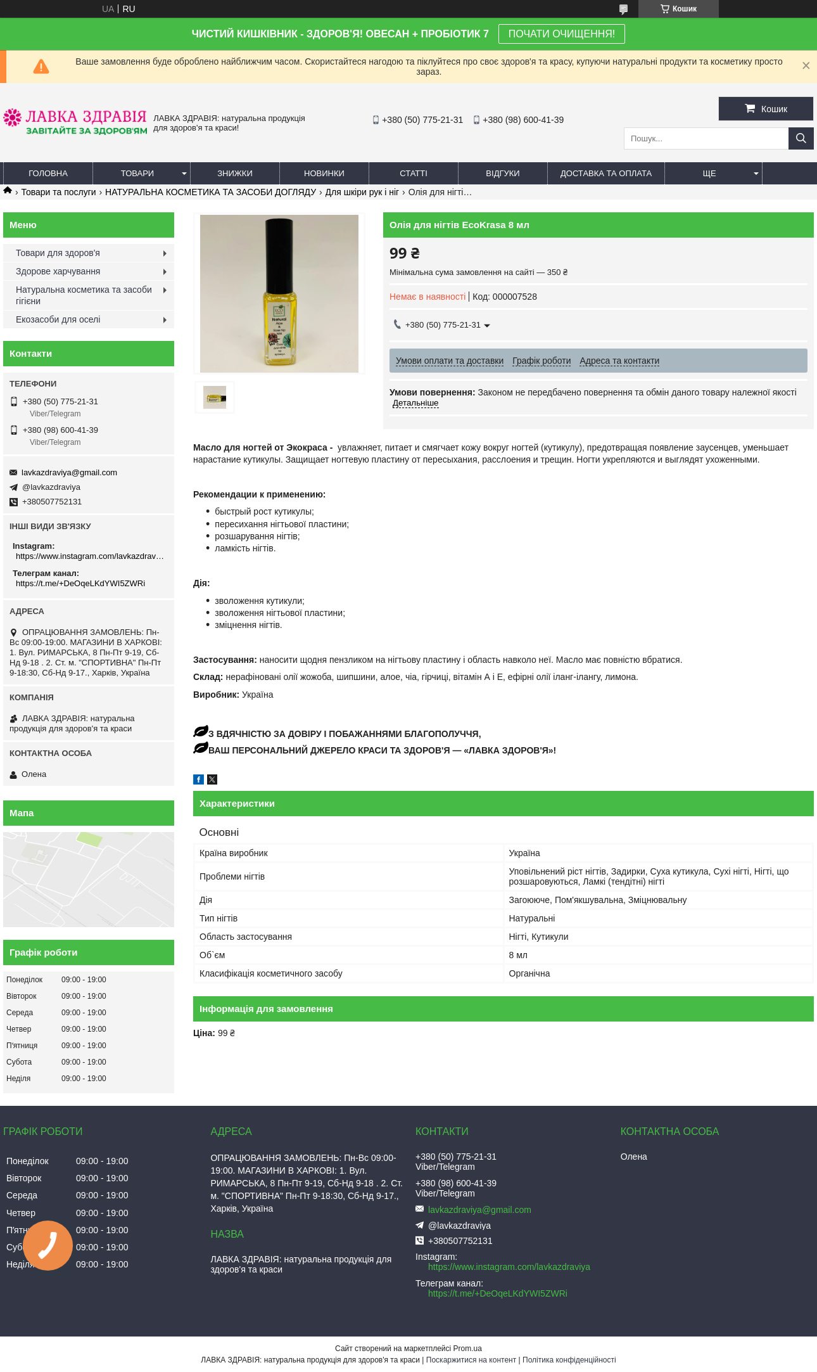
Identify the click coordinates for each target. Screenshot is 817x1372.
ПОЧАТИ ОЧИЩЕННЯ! (562, 34)
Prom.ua (467, 1348)
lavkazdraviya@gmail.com (69, 472)
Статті (414, 173)
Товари (137, 173)
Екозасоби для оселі (58, 319)
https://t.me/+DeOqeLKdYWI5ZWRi (80, 583)
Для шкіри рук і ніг (363, 192)
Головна (48, 173)
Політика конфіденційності (569, 1360)
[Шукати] (801, 138)
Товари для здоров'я (58, 253)
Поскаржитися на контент (471, 1360)
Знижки (235, 173)
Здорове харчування (58, 271)
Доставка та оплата (606, 173)
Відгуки (502, 173)
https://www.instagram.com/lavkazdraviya (90, 556)
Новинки (324, 173)
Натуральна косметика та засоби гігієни (84, 295)
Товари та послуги (58, 192)
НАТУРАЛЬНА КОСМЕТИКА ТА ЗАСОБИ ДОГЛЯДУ (210, 192)
